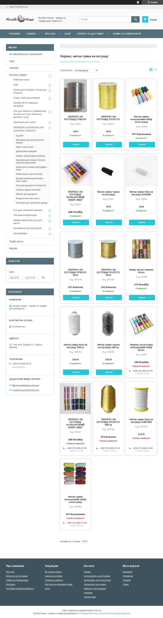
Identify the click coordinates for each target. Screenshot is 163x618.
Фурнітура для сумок (24, 122)
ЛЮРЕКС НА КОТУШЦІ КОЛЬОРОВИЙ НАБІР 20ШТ (75, 195)
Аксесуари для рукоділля (97, 580)
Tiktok (126, 584)
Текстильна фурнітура (25, 215)
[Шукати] (135, 19)
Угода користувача (52, 42)
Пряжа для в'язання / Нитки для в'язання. (30, 91)
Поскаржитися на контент (91, 613)
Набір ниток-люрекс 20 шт (141, 271)
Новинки (13, 67)
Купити (76, 144)
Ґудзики (19, 135)
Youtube (127, 580)
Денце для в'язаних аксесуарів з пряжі (31, 168)
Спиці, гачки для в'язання (26, 98)
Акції (11, 61)
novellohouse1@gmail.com (25, 390)
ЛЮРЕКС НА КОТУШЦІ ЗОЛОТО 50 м (108, 272)
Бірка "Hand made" (25, 147)
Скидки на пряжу (54, 576)
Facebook (128, 576)
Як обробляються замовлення (25, 54)
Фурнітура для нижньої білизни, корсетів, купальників (31, 161)
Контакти (10, 584)
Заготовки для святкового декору (31, 203)
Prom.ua (97, 610)
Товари (31, 33)
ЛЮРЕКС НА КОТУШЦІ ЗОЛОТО (108, 118)
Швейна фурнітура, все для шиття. (27, 221)
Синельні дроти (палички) (28, 190)
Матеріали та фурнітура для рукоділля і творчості (28, 128)
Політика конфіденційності (20, 588)
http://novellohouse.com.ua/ (25, 385)
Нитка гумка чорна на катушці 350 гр (108, 346)
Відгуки (13, 248)
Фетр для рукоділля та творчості (31, 185)
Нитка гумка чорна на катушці (108, 193)
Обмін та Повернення (17, 580)
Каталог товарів (18, 74)
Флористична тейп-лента (27, 198)
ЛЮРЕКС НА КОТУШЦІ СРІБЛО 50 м (75, 272)
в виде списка (155, 70)
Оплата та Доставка (90, 33)
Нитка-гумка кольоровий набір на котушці (141, 119)
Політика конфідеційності (88, 42)
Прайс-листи (16, 241)
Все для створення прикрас (27, 210)
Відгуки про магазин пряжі (58, 584)
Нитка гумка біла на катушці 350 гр (75, 346)
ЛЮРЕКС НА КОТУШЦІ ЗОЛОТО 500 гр (108, 422)
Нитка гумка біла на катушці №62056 (141, 193)
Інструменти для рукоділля (27, 228)
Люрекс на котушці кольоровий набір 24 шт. (141, 347)
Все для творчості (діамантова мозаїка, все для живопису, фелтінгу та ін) (29, 114)
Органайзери (20, 233)
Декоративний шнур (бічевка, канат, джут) (29, 179)
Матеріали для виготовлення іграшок (30, 141)
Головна (14, 33)
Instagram (128, 572)
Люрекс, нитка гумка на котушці (30, 156)
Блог (68, 33)
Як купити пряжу (53, 572)
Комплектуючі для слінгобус (29, 174)
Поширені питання (21, 42)
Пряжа (87, 572)
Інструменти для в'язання (97, 576)
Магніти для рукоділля (26, 194)
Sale (15, 84)
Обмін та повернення (127, 33)
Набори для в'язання (95, 588)
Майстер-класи (21, 79)
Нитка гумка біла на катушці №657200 (141, 420)
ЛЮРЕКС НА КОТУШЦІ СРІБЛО (75, 118)
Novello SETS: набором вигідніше (25, 104)
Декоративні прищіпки (26, 151)
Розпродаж (90, 597)
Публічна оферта (54, 580)
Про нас (50, 33)
